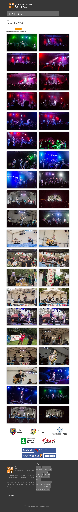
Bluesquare (38, 467)
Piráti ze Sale (39, 469)
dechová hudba (39, 477)
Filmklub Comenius (46, 467)
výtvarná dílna (47, 474)
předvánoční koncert (40, 486)
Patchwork (38, 479)
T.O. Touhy (45, 469)
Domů (8, 20)
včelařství (48, 489)
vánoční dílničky (39, 484)
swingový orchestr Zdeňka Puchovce (43, 481)
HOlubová (42, 489)
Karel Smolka (46, 477)
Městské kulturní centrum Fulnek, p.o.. (37, 505)
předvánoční (48, 486)
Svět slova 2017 (39, 474)
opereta (37, 489)
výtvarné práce (47, 484)
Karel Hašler (38, 472)
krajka (50, 469)
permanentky (45, 472)
